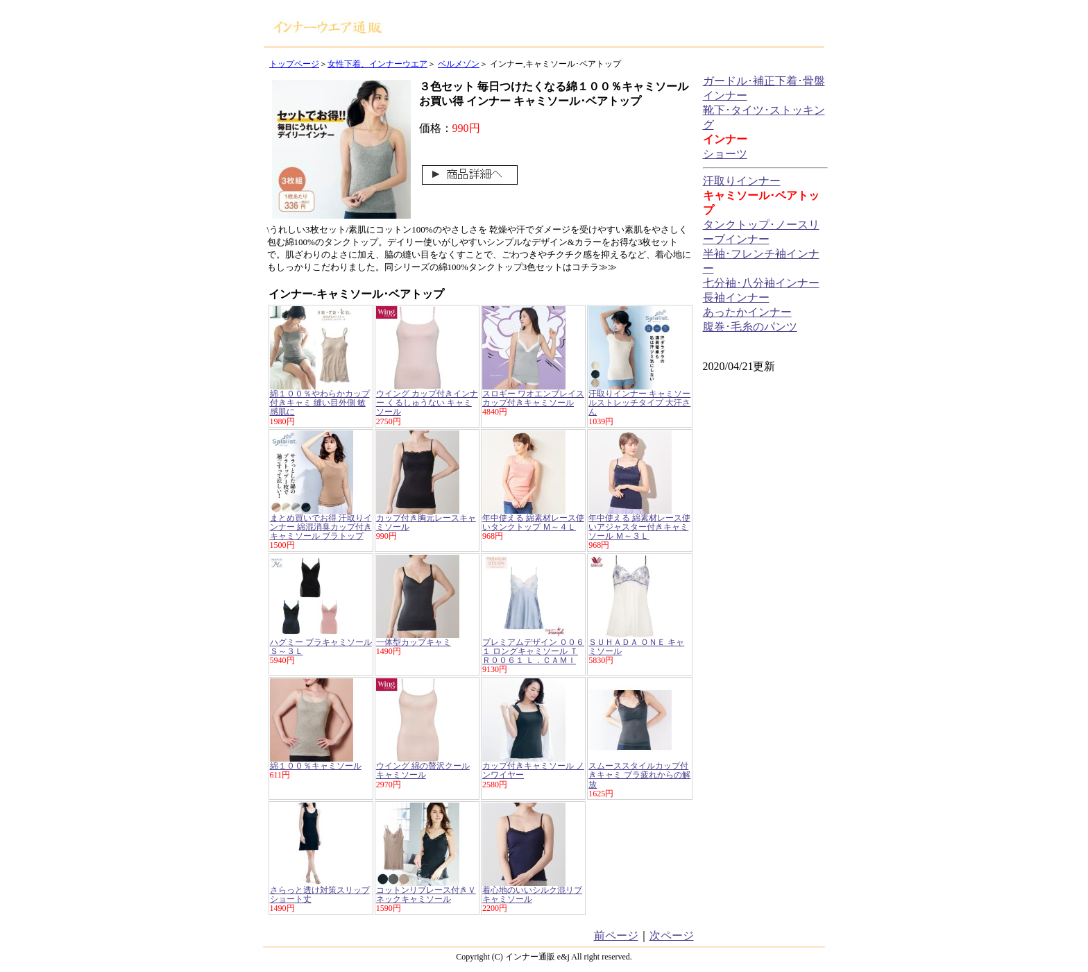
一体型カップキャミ (413, 642)
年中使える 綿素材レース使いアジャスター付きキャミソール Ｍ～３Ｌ (639, 527)
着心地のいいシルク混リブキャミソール (532, 894)
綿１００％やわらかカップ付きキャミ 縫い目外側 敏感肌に (320, 403)
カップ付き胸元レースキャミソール (426, 522)
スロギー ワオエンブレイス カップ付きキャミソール (533, 398)
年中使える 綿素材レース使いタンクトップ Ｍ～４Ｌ (533, 522)
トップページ (294, 64)
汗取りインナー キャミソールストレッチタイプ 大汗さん (639, 403)
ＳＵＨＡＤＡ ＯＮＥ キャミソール (636, 646)
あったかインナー (747, 312)
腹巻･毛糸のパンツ (750, 327)
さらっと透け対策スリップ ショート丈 (320, 894)
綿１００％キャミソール (316, 766)
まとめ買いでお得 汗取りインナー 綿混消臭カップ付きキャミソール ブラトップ (321, 527)
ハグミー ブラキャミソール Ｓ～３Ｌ (321, 646)
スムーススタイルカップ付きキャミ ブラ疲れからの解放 (639, 775)
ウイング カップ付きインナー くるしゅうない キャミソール (427, 403)
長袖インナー (736, 297)
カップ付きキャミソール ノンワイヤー (533, 770)
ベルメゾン (458, 64)
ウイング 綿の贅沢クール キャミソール (423, 770)
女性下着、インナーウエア (377, 64)
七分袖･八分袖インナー (761, 283)
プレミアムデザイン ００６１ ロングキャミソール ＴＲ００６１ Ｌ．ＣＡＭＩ (533, 651)
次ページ (671, 935)
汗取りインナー (742, 181)
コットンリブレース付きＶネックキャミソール (426, 894)
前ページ (616, 935)
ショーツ (725, 154)
